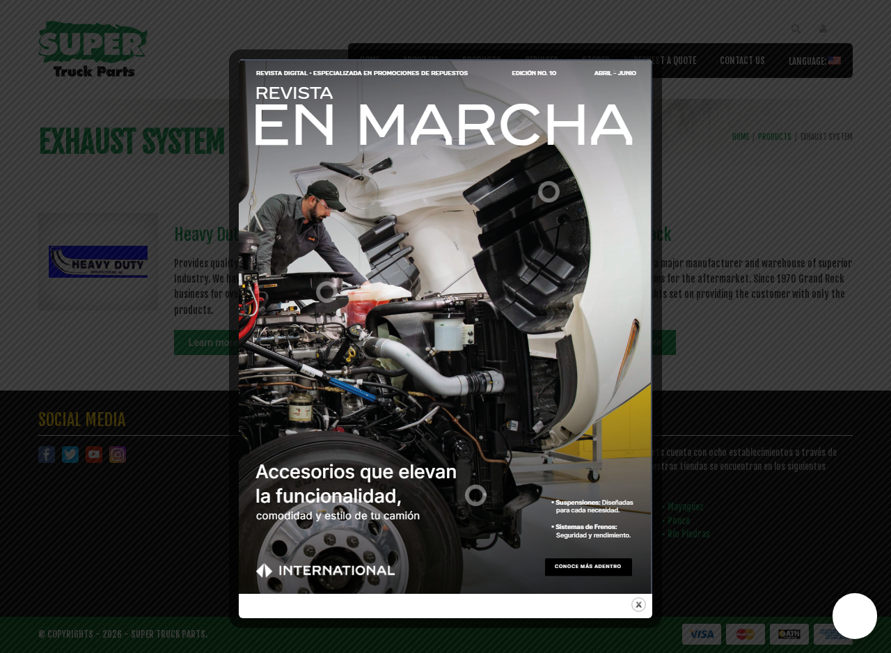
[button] (855, 616)
